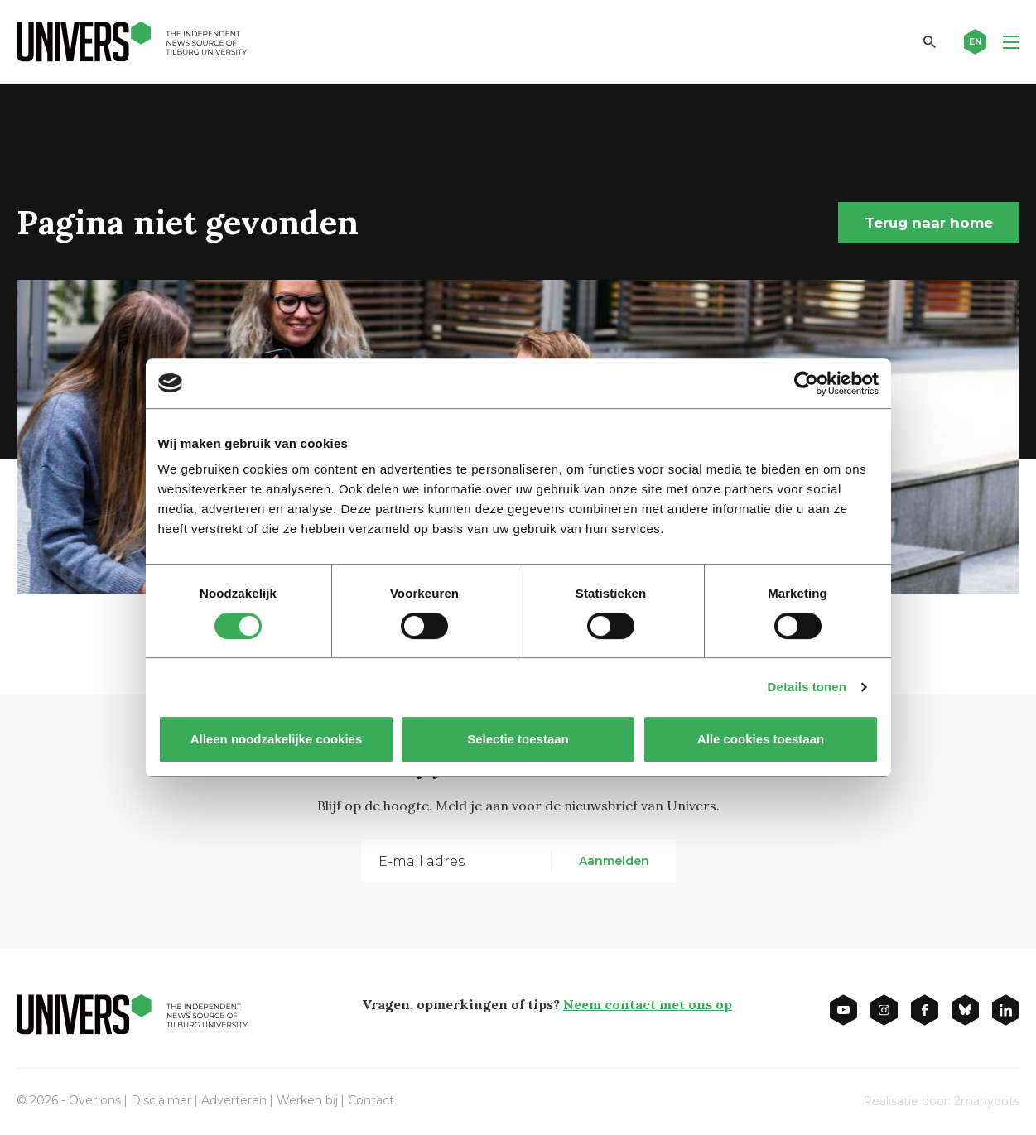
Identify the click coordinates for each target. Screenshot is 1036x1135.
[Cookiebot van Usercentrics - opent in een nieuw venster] (806, 383)
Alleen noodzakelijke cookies (276, 739)
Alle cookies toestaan (759, 739)
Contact (371, 1100)
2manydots (986, 1101)
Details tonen (807, 687)
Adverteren (234, 1100)
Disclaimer (161, 1100)
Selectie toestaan (518, 739)
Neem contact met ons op (647, 1004)
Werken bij (307, 1100)
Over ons (95, 1100)
